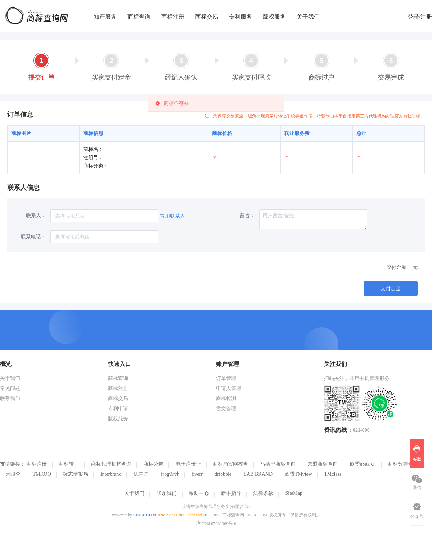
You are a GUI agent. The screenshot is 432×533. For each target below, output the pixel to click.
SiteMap (293, 493)
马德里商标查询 (278, 464)
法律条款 (263, 493)
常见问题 (10, 388)
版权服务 (274, 17)
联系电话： (33, 236)
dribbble (223, 474)
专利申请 (118, 408)
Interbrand (110, 474)
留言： (247, 215)
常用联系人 (172, 216)
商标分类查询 (403, 464)
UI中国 (141, 474)
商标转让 (69, 464)
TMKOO (42, 474)
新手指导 (231, 493)
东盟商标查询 (322, 464)
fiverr (197, 474)
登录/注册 (420, 17)
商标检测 (226, 398)
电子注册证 (188, 464)
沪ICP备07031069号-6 (216, 523)
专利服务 (240, 17)
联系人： (36, 215)
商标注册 (172, 17)
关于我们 (308, 17)
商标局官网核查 (230, 464)
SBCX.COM (144, 515)
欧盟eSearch (363, 464)
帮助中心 (199, 493)
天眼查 (13, 474)
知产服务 (105, 17)
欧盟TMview (298, 474)
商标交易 (206, 17)
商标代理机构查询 (111, 464)
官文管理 (226, 408)
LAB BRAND (258, 474)
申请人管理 (228, 388)
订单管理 (226, 378)
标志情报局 (75, 474)
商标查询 (138, 17)
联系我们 (10, 398)
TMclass (332, 474)
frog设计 (170, 474)
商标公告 (153, 464)
